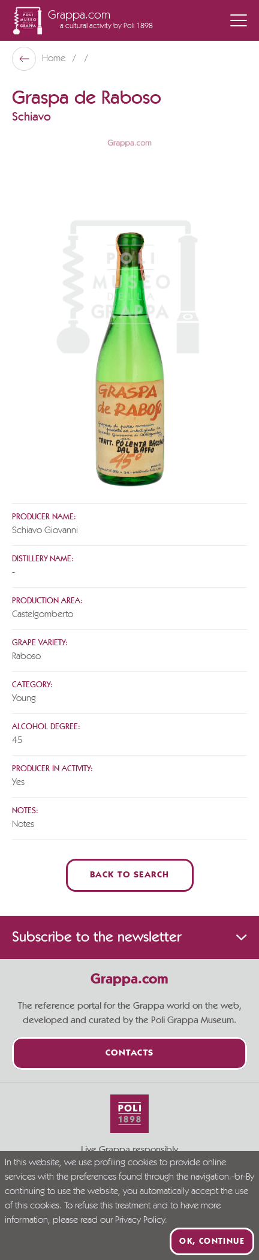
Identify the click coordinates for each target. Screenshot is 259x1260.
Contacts (130, 1053)
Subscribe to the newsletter (129, 937)
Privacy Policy (140, 1220)
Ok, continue (212, 1241)
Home (55, 59)
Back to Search (130, 875)
